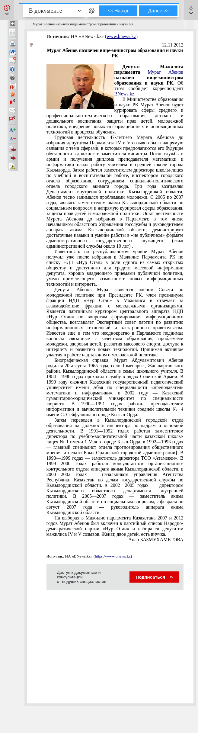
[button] (7, 10)
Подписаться (154, 577)
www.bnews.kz (121, 36)
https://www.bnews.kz (112, 556)
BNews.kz (124, 93)
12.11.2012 (172, 44)
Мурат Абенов (165, 72)
